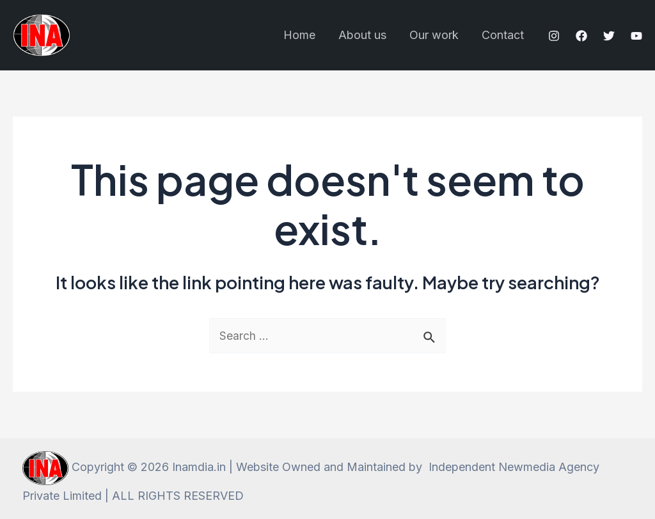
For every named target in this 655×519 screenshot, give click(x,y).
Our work (434, 35)
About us (362, 35)
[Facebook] (581, 36)
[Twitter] (609, 36)
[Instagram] (554, 36)
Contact (503, 35)
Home (299, 35)
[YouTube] (636, 36)
